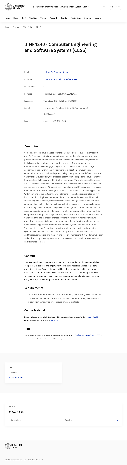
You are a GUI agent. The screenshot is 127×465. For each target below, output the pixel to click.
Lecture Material (92, 317)
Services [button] (87, 18)
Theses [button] (43, 18)
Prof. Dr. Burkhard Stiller (57, 72)
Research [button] (53, 18)
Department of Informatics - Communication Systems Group (61, 6)
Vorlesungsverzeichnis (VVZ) (87, 335)
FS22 (24, 27)
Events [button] (64, 18)
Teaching (16, 27)
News (15, 18)
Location (98, 18)
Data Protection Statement (33, 460)
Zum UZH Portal (16, 377)
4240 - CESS (35, 27)
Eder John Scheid (54, 79)
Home (104, 7)
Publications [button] (76, 18)
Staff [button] (24, 18)
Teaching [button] (33, 18)
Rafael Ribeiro (72, 79)
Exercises (55, 320)
